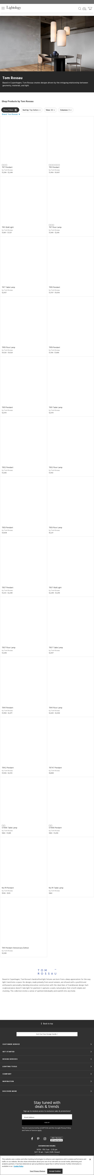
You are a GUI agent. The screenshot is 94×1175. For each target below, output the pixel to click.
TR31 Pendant (7, 407)
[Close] (90, 1159)
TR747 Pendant (55, 767)
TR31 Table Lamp (55, 407)
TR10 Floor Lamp (8, 347)
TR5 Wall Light (8, 227)
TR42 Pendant (8, 767)
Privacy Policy (66, 1128)
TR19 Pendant (54, 347)
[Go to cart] (90, 8)
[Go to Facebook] (32, 1139)
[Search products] (79, 8)
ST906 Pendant (55, 827)
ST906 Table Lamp (9, 827)
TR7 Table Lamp (8, 287)
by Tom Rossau (7, 170)
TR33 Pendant (7, 527)
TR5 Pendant (54, 167)
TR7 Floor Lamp (55, 227)
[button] (3, 8)
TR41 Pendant (7, 707)
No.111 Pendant (8, 888)
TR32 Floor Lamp (55, 467)
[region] (47, 1165)
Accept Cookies (55, 1171)
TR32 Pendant (7, 467)
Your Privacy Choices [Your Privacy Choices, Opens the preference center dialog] (37, 1171)
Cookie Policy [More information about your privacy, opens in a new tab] (18, 1166)
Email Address (29, 1117)
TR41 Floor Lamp (55, 707)
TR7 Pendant (7, 167)
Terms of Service (31, 1130)
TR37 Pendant (7, 587)
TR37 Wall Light (55, 587)
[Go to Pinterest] (38, 1139)
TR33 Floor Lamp (55, 527)
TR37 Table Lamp (56, 647)
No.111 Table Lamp (56, 888)
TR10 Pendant (54, 287)
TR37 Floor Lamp (8, 647)
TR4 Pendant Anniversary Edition (15, 948)
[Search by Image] (84, 9)
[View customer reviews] (57, 1139)
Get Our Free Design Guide (47, 1034)
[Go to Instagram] (45, 1139)
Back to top (47, 1023)
